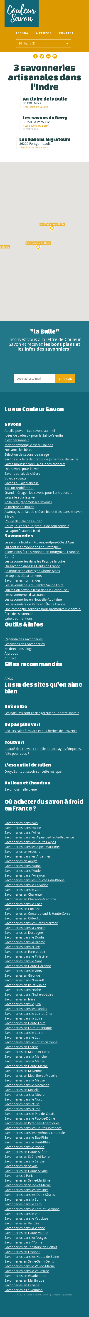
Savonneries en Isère (20, 999)
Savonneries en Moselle (22, 1090)
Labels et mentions (18, 618)
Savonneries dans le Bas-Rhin (26, 1137)
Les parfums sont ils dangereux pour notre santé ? (42, 713)
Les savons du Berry (37, 125)
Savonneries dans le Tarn (23, 1204)
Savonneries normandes (22, 580)
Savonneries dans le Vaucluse (26, 1218)
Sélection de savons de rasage (27, 454)
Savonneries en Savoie (21, 1166)
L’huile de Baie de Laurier (23, 521)
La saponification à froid (22, 530)
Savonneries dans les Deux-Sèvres (30, 1194)
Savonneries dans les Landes (26, 1009)
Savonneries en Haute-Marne (26, 1066)
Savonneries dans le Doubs (24, 937)
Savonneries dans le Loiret (24, 1032)
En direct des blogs (18, 648)
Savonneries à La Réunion (24, 1290)
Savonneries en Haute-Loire (25, 1023)
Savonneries (19, 535)
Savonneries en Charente (23, 894)
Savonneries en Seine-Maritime (27, 1180)
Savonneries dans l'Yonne (23, 1242)
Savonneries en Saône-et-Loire (27, 1156)
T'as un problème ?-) (19, 488)
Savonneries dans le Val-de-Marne (30, 1266)
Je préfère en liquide (19, 507)
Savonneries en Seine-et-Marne (28, 1185)
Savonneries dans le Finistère (26, 956)
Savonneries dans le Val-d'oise (27, 1271)
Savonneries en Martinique (24, 1280)
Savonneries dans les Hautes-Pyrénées (33, 1128)
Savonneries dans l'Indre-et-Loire (29, 994)
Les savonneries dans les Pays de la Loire (35, 561)
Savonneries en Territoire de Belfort (31, 1247)
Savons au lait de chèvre (22, 473)
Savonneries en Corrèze (22, 909)
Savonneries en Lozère (21, 1047)
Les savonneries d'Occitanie (25, 594)
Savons (13, 424)
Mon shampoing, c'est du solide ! (29, 445)
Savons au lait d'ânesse (22, 483)
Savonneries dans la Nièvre (24, 1094)
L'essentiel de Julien (28, 764)
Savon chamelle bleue (21, 789)
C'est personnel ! (17, 440)
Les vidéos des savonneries (25, 644)
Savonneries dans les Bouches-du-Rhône (34, 880)
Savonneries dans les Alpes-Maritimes (32, 847)
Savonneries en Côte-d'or (23, 918)
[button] (52, 228)
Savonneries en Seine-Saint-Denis (29, 1261)
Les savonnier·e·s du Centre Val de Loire (34, 585)
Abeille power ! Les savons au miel (30, 430)
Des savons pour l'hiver (22, 469)
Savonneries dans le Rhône (24, 1147)
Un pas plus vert (22, 724)
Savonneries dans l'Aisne (23, 828)
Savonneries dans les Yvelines (26, 1190)
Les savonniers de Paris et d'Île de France (35, 604)
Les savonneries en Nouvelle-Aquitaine (33, 599)
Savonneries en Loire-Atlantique (28, 1028)
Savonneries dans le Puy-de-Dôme (30, 1118)
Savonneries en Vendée (22, 1223)
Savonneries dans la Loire (23, 1018)
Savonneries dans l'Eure (22, 947)
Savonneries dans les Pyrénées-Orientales (35, 1132)
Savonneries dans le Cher (23, 904)
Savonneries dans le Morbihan (27, 1085)
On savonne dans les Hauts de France (32, 566)
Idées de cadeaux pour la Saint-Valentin (34, 435)
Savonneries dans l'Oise (22, 1104)
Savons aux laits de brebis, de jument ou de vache (41, 459)
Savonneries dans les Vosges (26, 1237)
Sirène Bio (16, 706)
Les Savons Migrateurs (34, 147)
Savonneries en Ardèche (22, 851)
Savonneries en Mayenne (23, 1071)
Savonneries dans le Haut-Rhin (27, 1142)
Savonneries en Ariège (21, 861)
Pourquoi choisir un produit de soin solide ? (37, 526)
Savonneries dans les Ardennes (28, 856)
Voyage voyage (15, 478)
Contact (66, 33)
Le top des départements (23, 575)
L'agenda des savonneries (24, 639)
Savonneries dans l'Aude (23, 870)
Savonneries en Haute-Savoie (26, 1171)
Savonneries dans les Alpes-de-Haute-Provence (39, 837)
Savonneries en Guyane (22, 1285)
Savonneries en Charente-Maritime (30, 899)
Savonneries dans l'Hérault (24, 980)
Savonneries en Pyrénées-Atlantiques (32, 1123)
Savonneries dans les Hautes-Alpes (30, 842)
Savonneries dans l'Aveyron (25, 875)
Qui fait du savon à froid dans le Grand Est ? (37, 590)
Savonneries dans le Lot (22, 1037)
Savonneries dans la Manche (26, 1056)
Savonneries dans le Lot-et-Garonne (31, 1042)
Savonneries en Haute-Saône (26, 1152)
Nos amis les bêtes (18, 449)
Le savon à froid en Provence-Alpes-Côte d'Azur (39, 542)
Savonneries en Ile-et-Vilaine (25, 985)
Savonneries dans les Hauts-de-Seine (32, 1256)
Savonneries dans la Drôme (25, 942)
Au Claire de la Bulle (36, 106)
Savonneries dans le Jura (23, 1004)
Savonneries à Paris (19, 1175)
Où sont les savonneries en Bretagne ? (33, 547)
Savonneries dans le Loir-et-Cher (28, 1013)
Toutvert (14, 742)
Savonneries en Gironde (22, 975)
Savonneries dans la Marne (24, 1061)
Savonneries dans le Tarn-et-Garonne (32, 1209)
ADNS (9, 678)
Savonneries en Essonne (22, 1252)
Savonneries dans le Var (22, 1213)
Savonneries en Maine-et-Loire (27, 1051)
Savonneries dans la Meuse (25, 1080)
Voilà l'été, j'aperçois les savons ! (28, 502)
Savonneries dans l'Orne (22, 1109)
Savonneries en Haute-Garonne (28, 966)
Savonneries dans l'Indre (23, 990)
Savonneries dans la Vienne (25, 1228)
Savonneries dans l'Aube (23, 866)
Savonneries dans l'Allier (22, 832)
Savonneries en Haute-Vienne (26, 1233)
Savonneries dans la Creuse (25, 928)
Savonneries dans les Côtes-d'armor (31, 923)
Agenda (21, 33)
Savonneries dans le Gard (23, 961)
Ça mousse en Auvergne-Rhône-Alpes (32, 571)
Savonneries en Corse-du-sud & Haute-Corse (37, 913)
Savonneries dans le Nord (23, 1099)
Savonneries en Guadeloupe (25, 1275)
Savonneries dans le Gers (23, 970)
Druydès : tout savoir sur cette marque (33, 771)
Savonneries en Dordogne (24, 932)
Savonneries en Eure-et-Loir (25, 951)
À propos (43, 33)
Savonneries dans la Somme (25, 1199)
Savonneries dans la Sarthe (24, 1161)
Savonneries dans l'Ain (21, 823)
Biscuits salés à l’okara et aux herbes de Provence (41, 731)
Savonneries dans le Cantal (24, 889)
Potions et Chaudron (27, 782)
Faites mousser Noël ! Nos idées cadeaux (35, 464)
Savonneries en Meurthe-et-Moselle (31, 1075)
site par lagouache (62, 1294)
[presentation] (44, 364)
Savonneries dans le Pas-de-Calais (29, 1113)
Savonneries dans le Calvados (26, 885)
